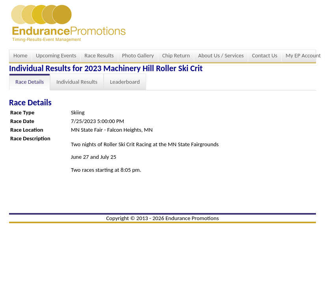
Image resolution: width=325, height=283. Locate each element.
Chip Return (176, 55)
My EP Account (303, 55)
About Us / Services (221, 55)
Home (20, 55)
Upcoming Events (56, 55)
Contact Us (264, 55)
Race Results (99, 55)
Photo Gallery (138, 55)
